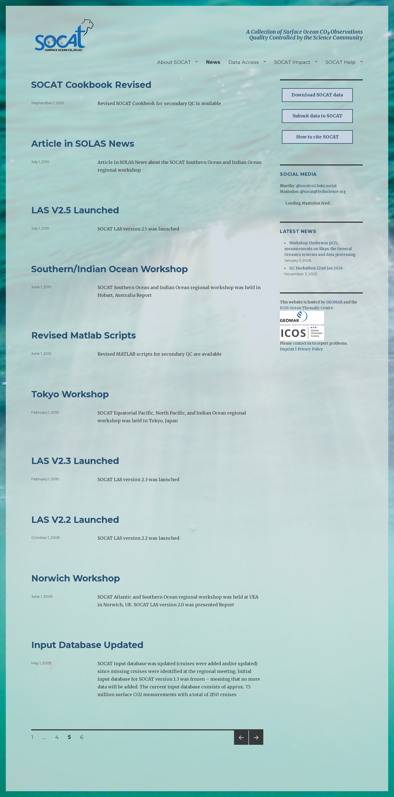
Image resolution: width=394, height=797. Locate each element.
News (213, 62)
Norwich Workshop (75, 578)
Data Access (243, 62)
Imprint (287, 349)
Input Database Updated (87, 644)
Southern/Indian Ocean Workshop (109, 269)
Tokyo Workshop (70, 394)
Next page (256, 744)
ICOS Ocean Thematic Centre (306, 308)
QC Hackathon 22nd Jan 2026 (316, 268)
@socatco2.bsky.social (316, 185)
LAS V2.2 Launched (75, 519)
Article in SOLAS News (82, 143)
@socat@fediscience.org (323, 191)
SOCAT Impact (292, 62)
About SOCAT (174, 62)
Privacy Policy (310, 349)
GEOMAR (334, 302)
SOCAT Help (340, 62)
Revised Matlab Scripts (83, 335)
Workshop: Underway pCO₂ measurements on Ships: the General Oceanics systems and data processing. (320, 249)
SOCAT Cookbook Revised (91, 84)
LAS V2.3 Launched (75, 460)
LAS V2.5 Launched (75, 210)
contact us (302, 343)
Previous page (241, 744)
